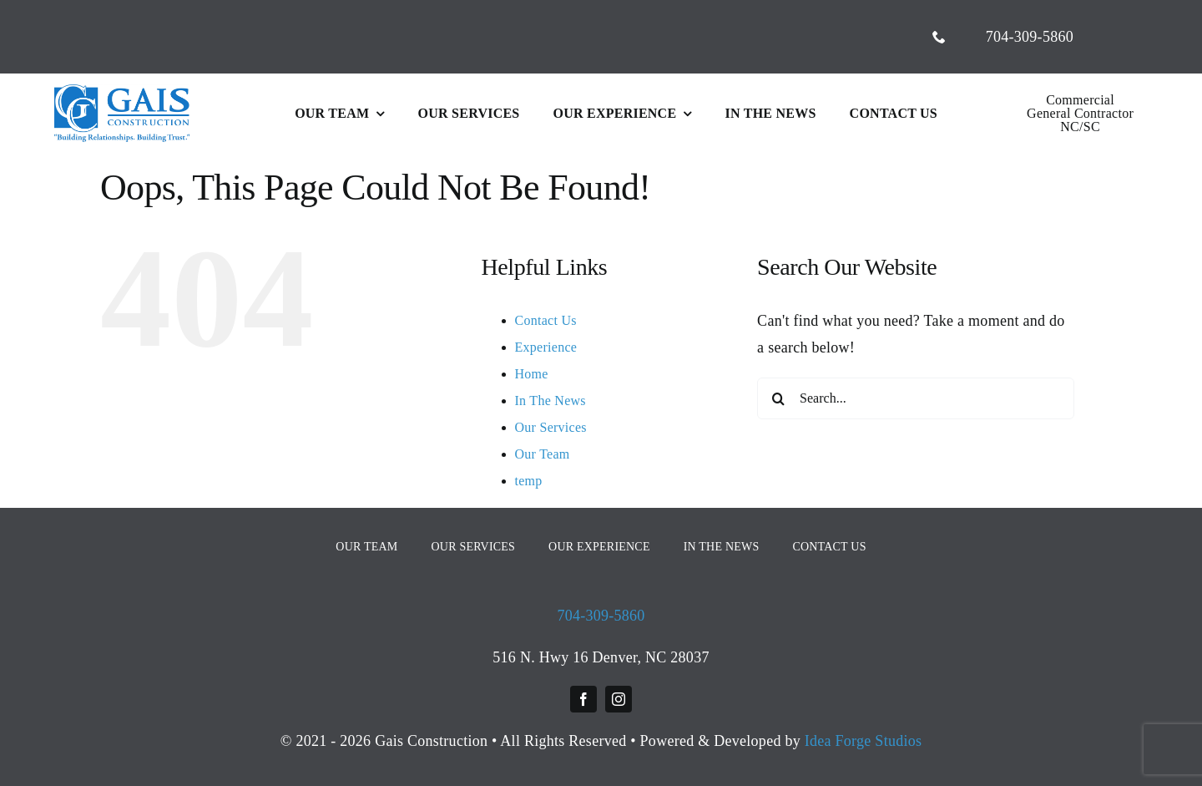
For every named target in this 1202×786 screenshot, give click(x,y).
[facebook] (583, 699)
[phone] (939, 36)
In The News (550, 400)
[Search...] (915, 398)
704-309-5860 (600, 615)
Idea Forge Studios (863, 741)
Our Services (551, 427)
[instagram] (618, 699)
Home (531, 374)
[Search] (778, 398)
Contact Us (546, 320)
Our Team (542, 454)
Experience (546, 347)
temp (529, 481)
